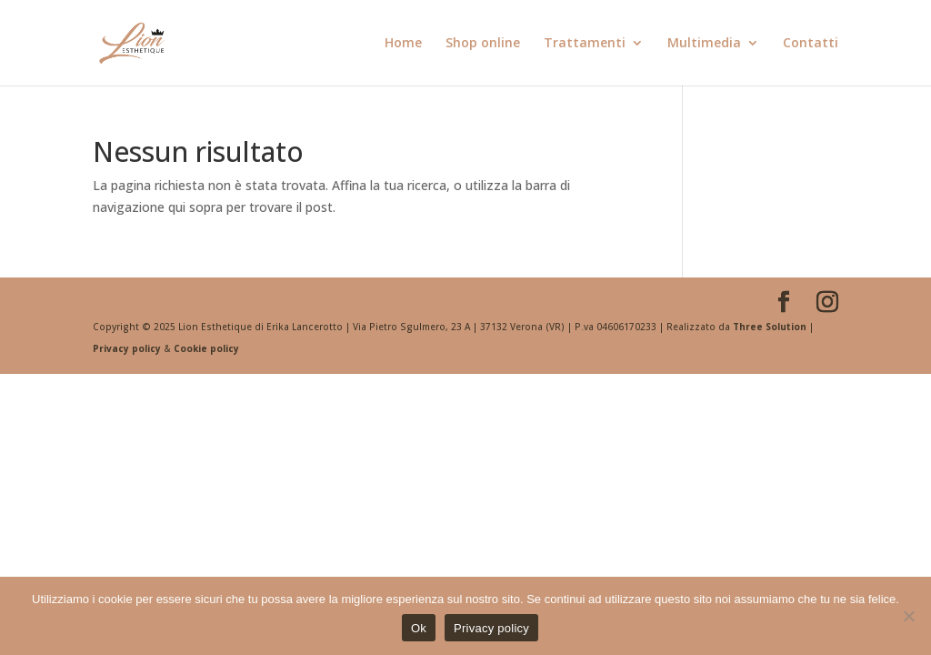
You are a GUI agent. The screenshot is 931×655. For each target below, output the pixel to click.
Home (403, 43)
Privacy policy (128, 348)
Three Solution (769, 326)
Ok (418, 628)
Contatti (810, 43)
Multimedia (704, 43)
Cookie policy (206, 348)
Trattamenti (585, 43)
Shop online (482, 43)
